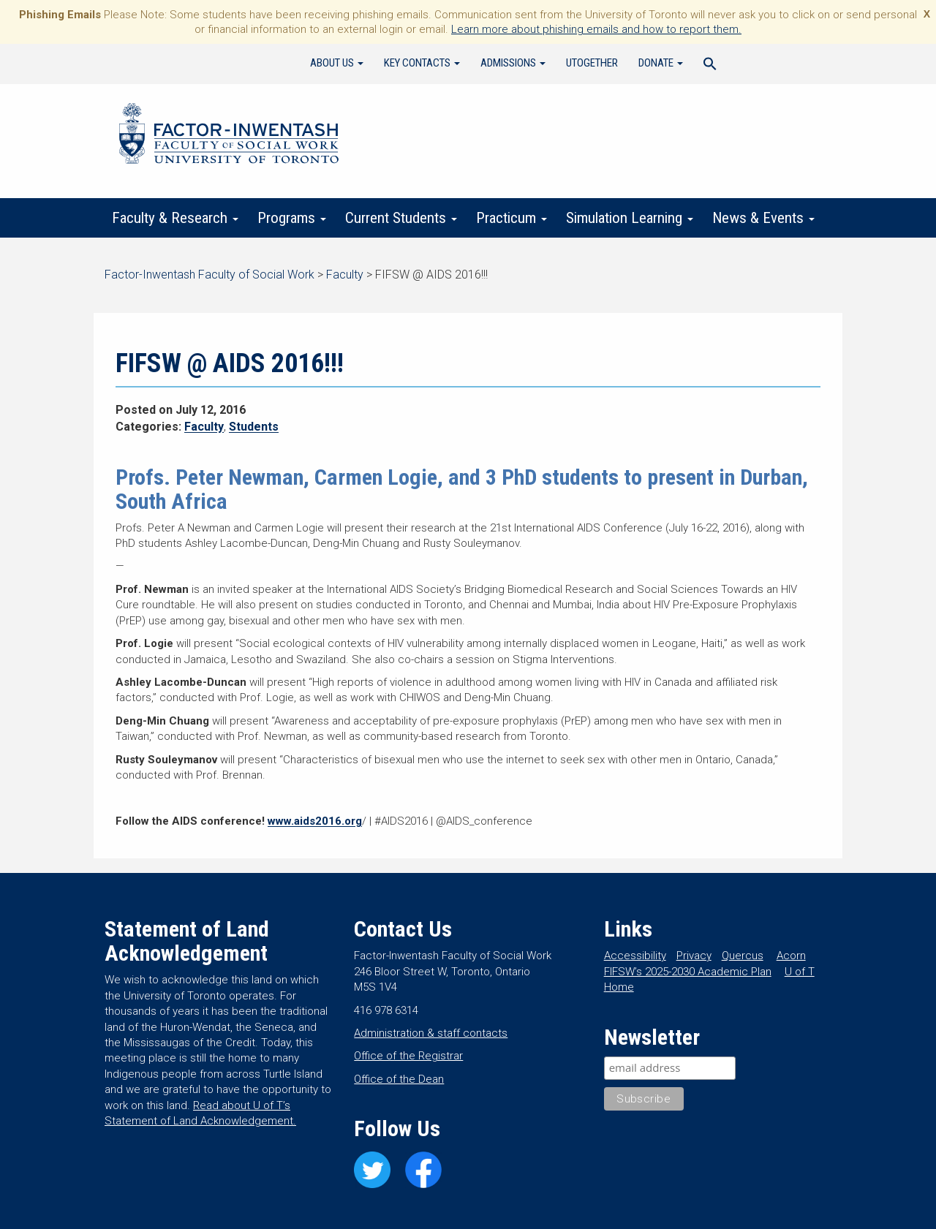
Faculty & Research (175, 218)
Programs (291, 218)
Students (254, 427)
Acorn (791, 955)
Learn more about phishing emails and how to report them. (596, 29)
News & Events (763, 218)
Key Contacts (422, 62)
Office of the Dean (399, 1079)
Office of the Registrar (408, 1055)
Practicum (511, 218)
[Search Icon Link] (710, 66)
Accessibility (635, 955)
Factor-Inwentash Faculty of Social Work (229, 136)
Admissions (513, 62)
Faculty (204, 427)
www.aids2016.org (315, 821)
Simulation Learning (629, 218)
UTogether (592, 62)
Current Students (401, 218)
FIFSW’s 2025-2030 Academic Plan (687, 971)
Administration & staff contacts (430, 1033)
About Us (336, 62)
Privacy (694, 955)
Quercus (742, 955)
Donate (660, 62)
